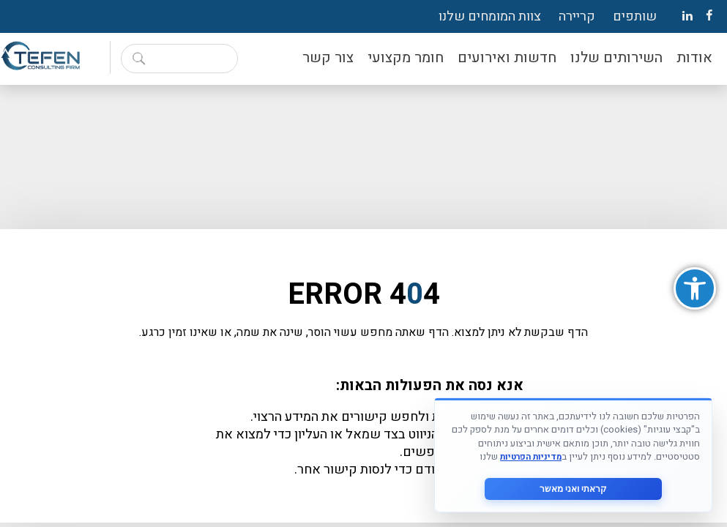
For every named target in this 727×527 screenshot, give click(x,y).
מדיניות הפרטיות (531, 457)
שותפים (635, 16)
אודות (694, 57)
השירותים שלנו (616, 57)
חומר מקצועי (406, 57)
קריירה (577, 16)
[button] (695, 288)
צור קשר (328, 57)
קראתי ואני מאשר (574, 489)
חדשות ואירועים (507, 57)
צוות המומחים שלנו (490, 16)
